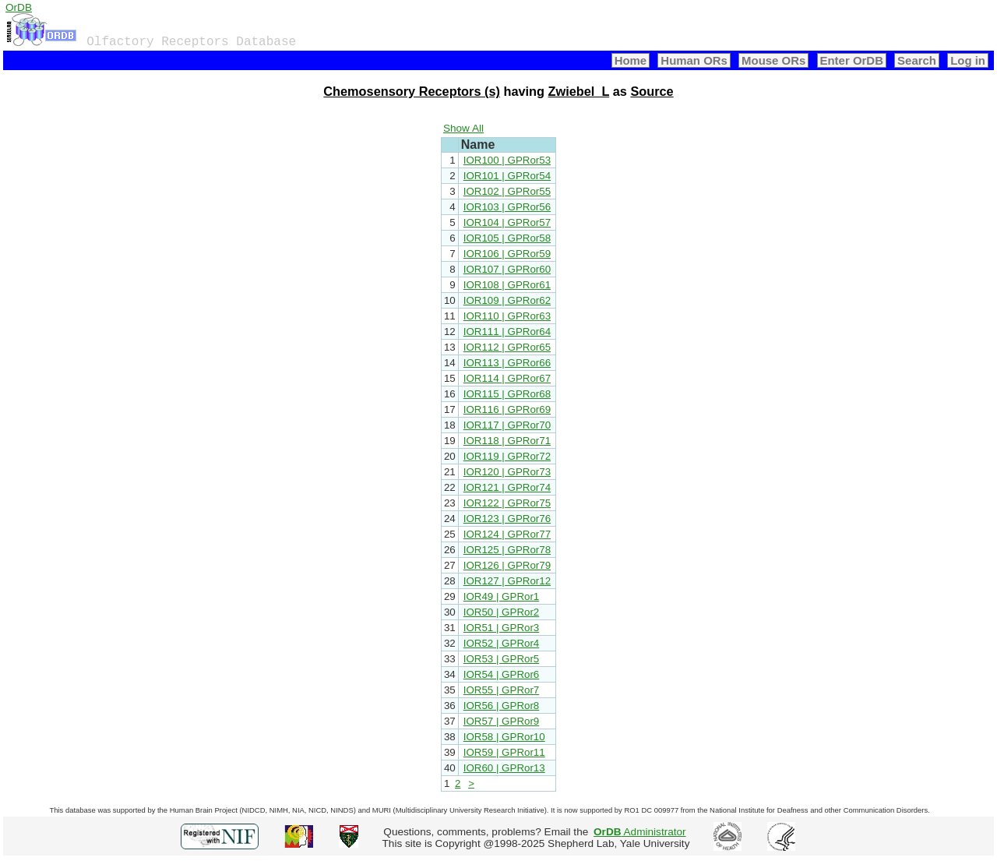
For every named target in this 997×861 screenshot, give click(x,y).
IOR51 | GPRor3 (501, 627)
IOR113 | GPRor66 (507, 363)
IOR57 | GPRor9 (501, 721)
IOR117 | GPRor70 (507, 425)
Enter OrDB (851, 60)
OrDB (18, 7)
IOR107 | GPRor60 (507, 269)
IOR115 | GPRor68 (507, 394)
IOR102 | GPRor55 (507, 191)
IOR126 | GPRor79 (507, 565)
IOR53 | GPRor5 (501, 659)
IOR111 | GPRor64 (507, 331)
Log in (967, 60)
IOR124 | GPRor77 (507, 534)
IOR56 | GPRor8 (501, 705)
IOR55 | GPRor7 (501, 690)
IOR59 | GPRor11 (504, 752)
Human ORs (694, 60)
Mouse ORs (773, 60)
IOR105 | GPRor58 (507, 238)
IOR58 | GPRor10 (504, 737)
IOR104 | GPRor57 (507, 222)
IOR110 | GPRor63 (507, 316)
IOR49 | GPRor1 (501, 596)
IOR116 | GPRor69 (507, 409)
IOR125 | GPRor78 (507, 550)
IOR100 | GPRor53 (507, 160)
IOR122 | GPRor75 (507, 503)
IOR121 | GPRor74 (507, 487)
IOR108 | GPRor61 (507, 285)
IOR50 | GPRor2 (501, 612)
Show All (463, 128)
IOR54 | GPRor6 (501, 674)
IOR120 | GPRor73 (507, 472)
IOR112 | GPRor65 (507, 347)
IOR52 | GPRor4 (501, 643)
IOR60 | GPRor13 (504, 768)
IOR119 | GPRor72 (507, 456)
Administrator (640, 832)
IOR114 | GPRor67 (507, 378)
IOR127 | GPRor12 (507, 581)
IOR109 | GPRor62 (507, 300)
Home (631, 60)
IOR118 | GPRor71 (507, 440)
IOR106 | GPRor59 (507, 253)
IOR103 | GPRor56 (507, 207)
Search (916, 60)
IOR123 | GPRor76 (507, 518)
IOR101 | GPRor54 (507, 176)
